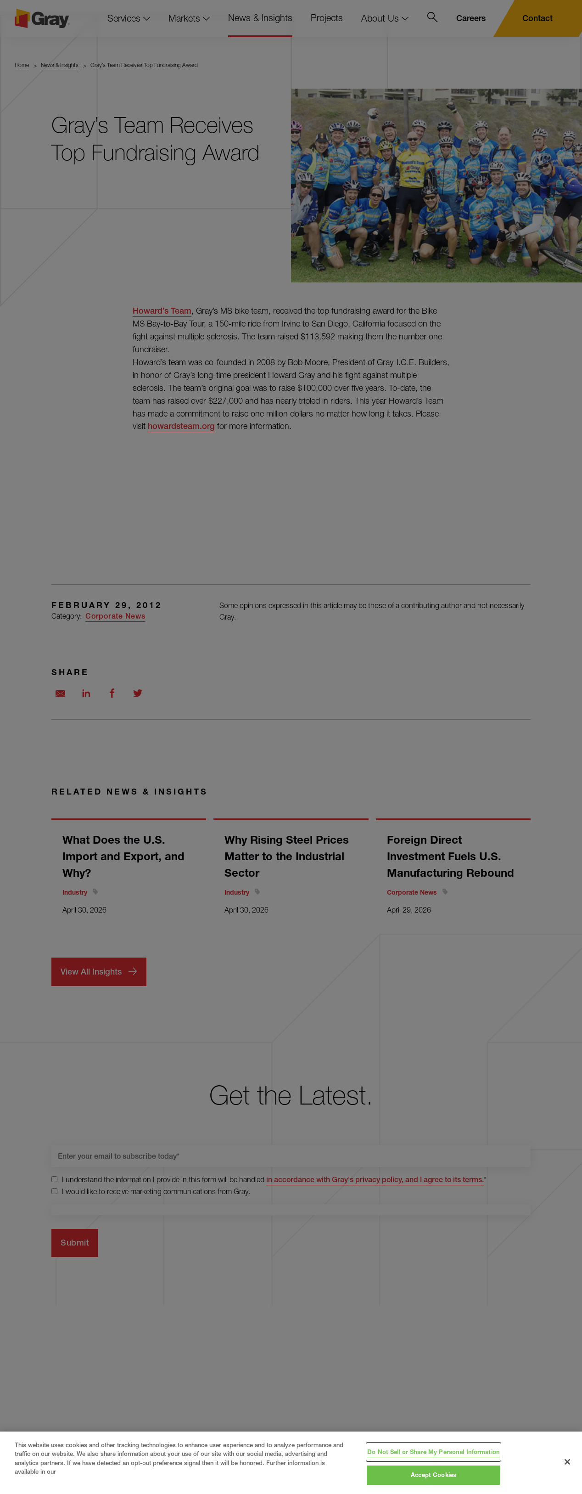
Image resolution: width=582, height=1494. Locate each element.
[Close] (567, 1462)
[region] (291, 1463)
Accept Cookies (433, 1474)
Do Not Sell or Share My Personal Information (433, 1451)
